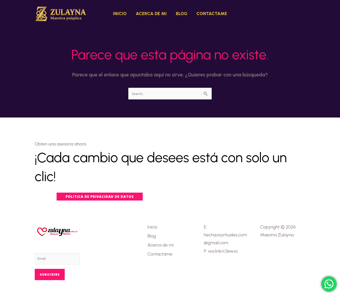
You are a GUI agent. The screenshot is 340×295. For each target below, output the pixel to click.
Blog (182, 13)
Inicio (120, 13)
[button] (296, 13)
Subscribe (50, 274)
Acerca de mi (151, 13)
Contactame (211, 13)
